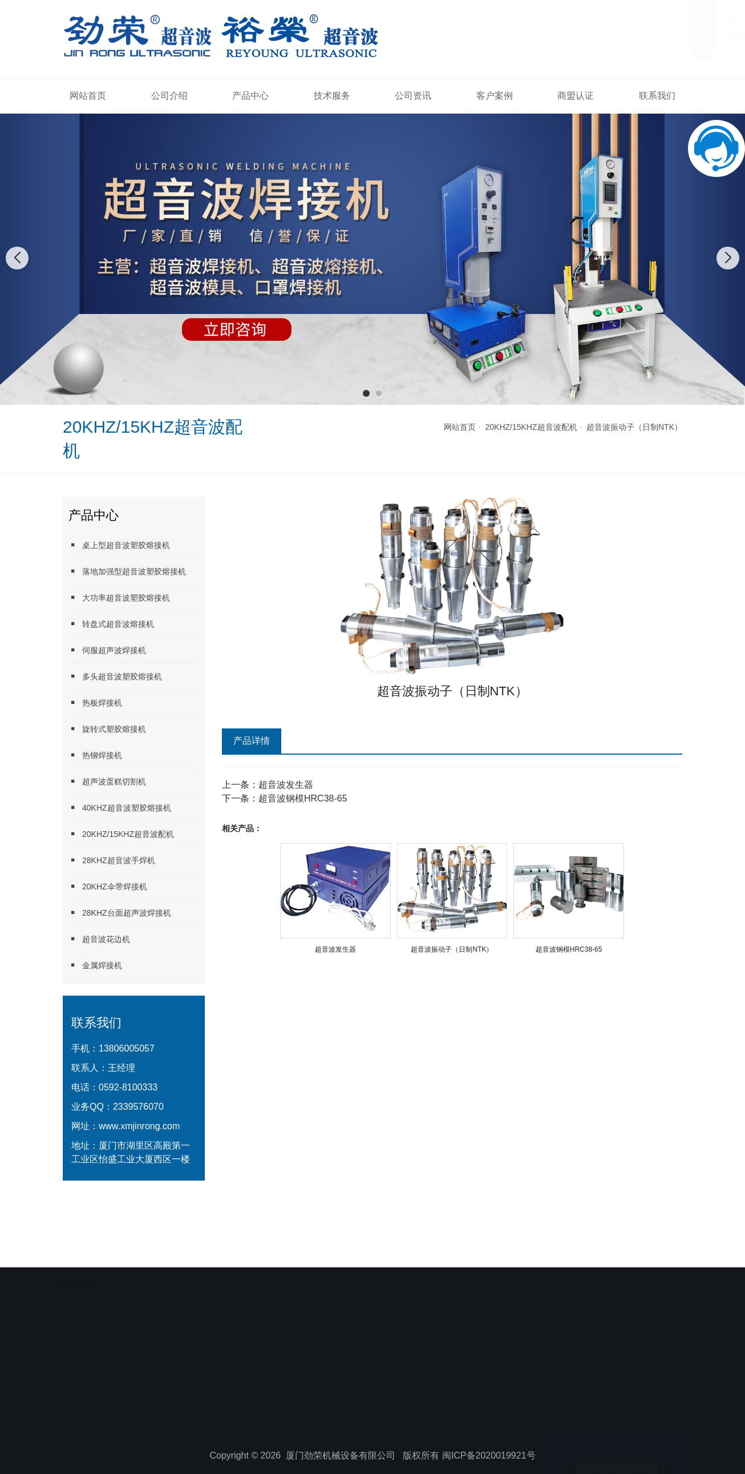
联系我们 (657, 95)
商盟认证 (575, 95)
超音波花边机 (99, 939)
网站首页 (88, 95)
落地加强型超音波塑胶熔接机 (127, 571)
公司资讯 (413, 95)
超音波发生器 (285, 785)
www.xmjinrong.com (139, 1126)
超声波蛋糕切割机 (107, 781)
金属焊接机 (95, 965)
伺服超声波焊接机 (107, 650)
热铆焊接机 (95, 755)
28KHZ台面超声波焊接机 (119, 912)
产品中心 (250, 95)
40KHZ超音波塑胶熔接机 (119, 807)
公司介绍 (169, 95)
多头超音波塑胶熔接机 (115, 676)
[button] (366, 393)
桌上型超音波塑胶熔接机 (119, 545)
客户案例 (494, 95)
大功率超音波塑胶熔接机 (119, 597)
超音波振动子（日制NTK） (634, 427)
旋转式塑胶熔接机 (107, 729)
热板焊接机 (95, 702)
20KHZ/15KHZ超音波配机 (531, 427)
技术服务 (332, 95)
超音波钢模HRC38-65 (302, 798)
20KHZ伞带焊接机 (107, 886)
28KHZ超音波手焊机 (111, 860)
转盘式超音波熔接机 (111, 624)
